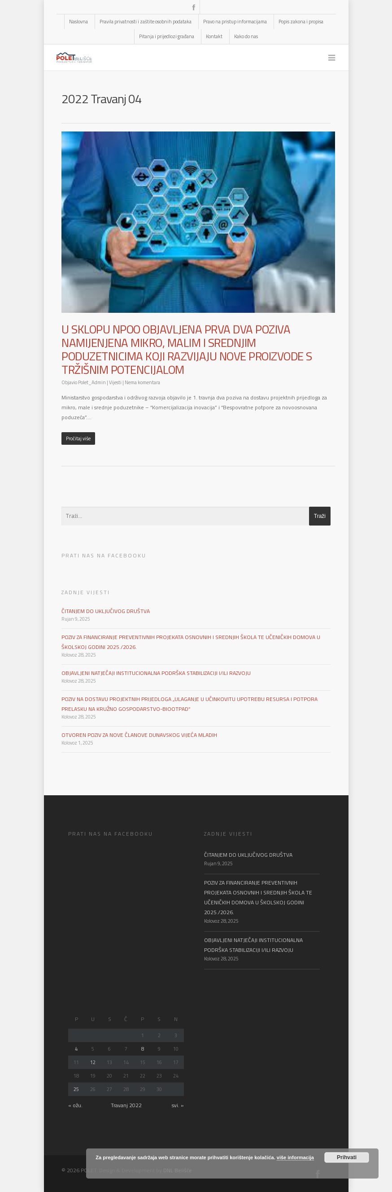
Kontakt (214, 36)
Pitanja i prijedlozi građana (166, 36)
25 (76, 1089)
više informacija (295, 1157)
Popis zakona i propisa (301, 21)
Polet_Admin (92, 382)
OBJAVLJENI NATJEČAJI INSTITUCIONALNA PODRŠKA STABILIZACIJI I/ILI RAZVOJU (156, 673)
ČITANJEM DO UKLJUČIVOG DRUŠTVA (105, 611)
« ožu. (75, 1105)
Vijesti (115, 382)
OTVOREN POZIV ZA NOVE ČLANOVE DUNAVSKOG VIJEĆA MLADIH (139, 735)
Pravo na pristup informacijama (235, 21)
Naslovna (78, 21)
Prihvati (347, 1157)
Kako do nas (246, 36)
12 (93, 1062)
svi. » (178, 1105)
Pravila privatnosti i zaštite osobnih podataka (146, 21)
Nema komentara (142, 382)
